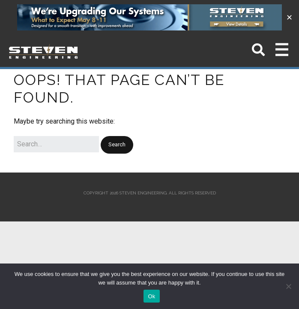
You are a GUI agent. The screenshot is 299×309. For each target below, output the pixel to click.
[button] (117, 145)
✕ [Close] (289, 17)
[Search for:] (56, 144)
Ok (151, 296)
